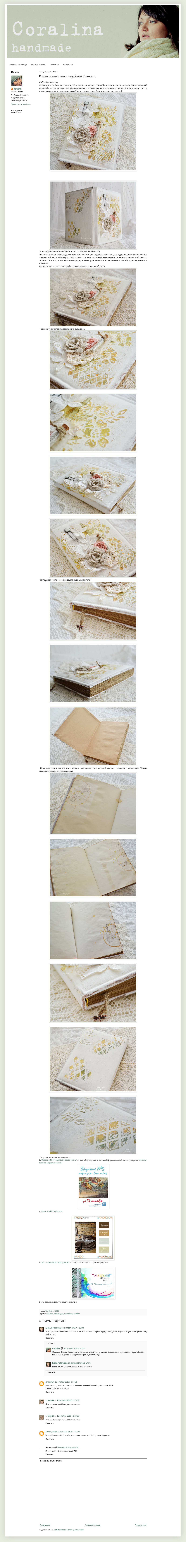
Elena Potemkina (53, 1328)
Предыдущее (140, 1525)
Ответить (50, 1338)
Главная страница (18, 65)
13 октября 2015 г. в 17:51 (66, 1382)
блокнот (50, 1314)
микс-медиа (58, 1314)
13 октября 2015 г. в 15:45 (75, 1348)
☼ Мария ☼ (51, 1400)
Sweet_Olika (51, 1432)
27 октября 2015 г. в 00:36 (69, 1432)
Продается (68, 65)
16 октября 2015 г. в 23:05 (68, 1416)
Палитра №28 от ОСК (51, 1211)
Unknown (50, 1382)
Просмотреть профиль (21, 104)
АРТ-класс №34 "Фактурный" (55, 1262)
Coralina (56, 1348)
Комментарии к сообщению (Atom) (69, 1530)
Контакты (54, 65)
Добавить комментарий (51, 1461)
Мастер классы (38, 65)
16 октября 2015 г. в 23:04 (68, 1400)
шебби (77, 1314)
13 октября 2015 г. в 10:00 (72, 1328)
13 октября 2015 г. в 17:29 (79, 1363)
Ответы (51, 1343)
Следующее (45, 1525)
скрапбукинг (68, 1314)
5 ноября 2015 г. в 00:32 (68, 1447)
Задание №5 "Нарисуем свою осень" (59, 1160)
